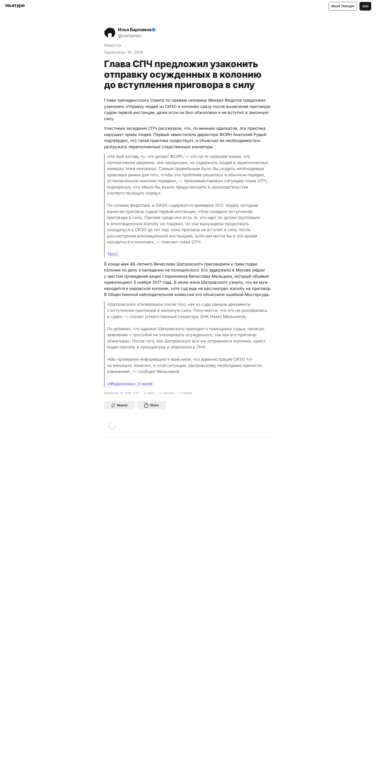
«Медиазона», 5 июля (130, 383)
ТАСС (112, 254)
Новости (112, 45)
